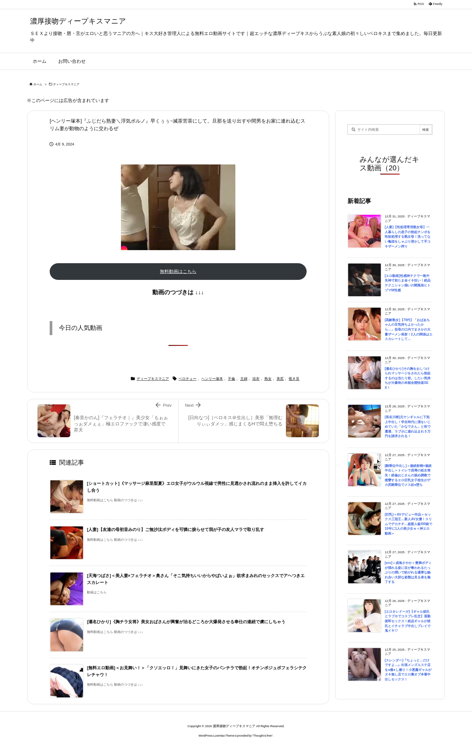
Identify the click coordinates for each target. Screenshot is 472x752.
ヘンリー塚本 (212, 379)
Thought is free (262, 735)
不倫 (231, 379)
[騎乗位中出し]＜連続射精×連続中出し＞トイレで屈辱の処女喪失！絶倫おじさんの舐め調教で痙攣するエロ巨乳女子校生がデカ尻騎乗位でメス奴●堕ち (408, 475)
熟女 (268, 379)
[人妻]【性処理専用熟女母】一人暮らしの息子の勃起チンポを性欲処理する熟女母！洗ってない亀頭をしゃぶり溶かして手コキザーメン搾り (407, 236)
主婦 (243, 379)
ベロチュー (187, 379)
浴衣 (256, 379)
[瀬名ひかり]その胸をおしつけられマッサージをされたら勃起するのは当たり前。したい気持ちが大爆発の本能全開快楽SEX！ (407, 378)
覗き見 (294, 379)
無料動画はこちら (178, 271)
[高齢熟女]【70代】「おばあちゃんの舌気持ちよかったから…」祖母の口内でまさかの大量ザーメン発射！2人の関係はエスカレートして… (408, 329)
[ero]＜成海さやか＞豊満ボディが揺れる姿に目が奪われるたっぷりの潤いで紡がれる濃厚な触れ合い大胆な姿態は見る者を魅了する (408, 572)
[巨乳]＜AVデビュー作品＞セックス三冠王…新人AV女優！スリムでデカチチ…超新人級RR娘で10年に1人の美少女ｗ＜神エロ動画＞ (408, 524)
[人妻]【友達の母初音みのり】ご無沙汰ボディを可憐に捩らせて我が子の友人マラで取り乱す (175, 529)
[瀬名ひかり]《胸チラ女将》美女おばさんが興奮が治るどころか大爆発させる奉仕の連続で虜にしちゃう (186, 621)
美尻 (280, 379)
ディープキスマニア (66, 84)
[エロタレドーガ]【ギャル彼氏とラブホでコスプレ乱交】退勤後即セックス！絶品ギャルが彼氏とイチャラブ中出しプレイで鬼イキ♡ (407, 621)
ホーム (37, 84)
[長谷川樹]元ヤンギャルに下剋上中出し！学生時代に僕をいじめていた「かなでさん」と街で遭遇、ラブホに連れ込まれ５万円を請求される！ (407, 426)
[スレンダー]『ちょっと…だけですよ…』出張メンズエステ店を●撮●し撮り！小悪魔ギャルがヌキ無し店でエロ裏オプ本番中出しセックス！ (408, 669)
